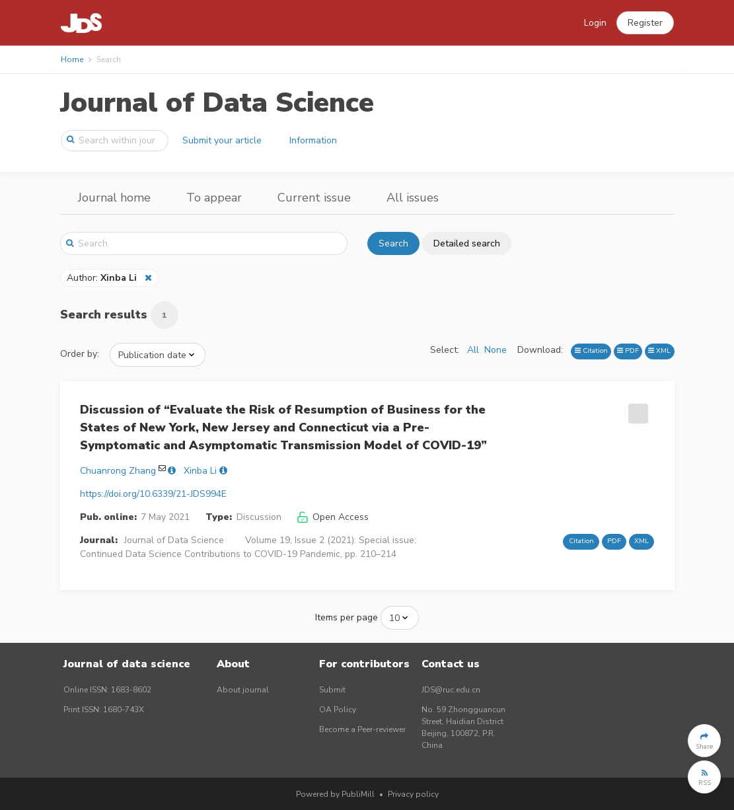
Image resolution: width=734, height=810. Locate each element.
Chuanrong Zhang (118, 470)
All (473, 350)
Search (393, 243)
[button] (645, 23)
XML (659, 350)
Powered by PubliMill (335, 794)
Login (595, 23)
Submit (332, 689)
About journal (243, 689)
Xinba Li (200, 470)
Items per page (346, 617)
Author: (103, 278)
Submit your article (222, 140)
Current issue (314, 197)
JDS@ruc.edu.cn (451, 689)
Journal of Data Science (217, 103)
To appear (214, 197)
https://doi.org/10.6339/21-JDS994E (153, 494)
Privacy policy (413, 794)
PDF (628, 350)
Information (313, 140)
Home (72, 59)
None (495, 350)
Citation (591, 350)
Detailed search (466, 243)
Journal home (114, 197)
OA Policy (337, 709)
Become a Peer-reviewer (362, 729)
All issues (412, 197)
